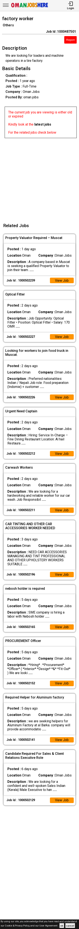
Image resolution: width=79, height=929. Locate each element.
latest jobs (42, 124)
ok (61, 925)
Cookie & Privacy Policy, (17, 926)
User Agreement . (49, 926)
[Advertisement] (39, 178)
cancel (70, 925)
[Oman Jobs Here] (30, 7)
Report (70, 39)
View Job (62, 281)
